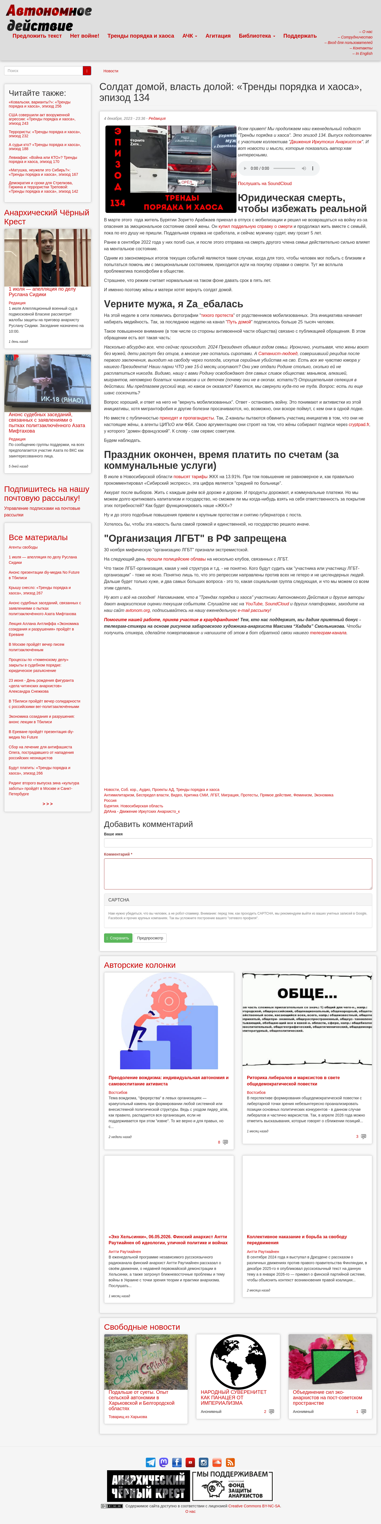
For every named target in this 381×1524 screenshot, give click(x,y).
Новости (111, 71)
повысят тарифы (190, 476)
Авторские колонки (140, 964)
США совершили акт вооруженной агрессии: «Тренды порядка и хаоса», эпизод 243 (42, 119)
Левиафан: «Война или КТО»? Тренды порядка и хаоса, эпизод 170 (43, 159)
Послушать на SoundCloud (265, 183)
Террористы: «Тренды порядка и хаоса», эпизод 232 (45, 134)
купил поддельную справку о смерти (255, 226)
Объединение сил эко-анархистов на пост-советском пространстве (327, 1397)
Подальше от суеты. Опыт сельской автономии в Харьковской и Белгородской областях (142, 1400)
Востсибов (118, 1092)
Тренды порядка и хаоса (141, 36)
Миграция (230, 795)
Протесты (249, 795)
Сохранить (118, 938)
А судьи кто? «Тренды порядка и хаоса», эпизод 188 (45, 146)
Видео (176, 795)
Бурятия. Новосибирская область (133, 806)
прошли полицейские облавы (176, 559)
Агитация (218, 36)
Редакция (157, 118)
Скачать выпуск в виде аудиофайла (279, 168)
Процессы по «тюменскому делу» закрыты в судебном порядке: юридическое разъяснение (39, 665)
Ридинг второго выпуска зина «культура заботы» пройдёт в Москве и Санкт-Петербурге (44, 788)
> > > (48, 804)
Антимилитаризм (119, 795)
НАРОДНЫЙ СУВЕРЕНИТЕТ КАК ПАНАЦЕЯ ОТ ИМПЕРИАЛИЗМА (234, 1397)
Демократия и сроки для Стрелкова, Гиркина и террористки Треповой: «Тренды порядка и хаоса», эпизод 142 (43, 187)
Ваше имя (113, 834)
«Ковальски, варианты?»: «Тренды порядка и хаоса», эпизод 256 (39, 104)
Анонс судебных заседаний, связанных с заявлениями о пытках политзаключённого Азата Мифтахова (47, 422)
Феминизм (302, 795)
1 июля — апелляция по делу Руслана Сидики (42, 291)
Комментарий (118, 854)
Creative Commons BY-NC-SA (254, 1506)
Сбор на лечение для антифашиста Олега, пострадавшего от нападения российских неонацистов (41, 752)
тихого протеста (217, 315)
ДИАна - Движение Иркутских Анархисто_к (142, 811)
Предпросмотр (150, 938)
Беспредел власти (152, 795)
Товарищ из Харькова (128, 1417)
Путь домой (239, 322)
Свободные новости (142, 1326)
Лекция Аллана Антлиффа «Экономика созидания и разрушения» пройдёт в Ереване (44, 629)
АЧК (189, 36)
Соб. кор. (129, 789)
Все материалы (38, 537)
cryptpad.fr (359, 424)
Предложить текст (37, 36)
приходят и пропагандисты (187, 418)
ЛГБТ (214, 795)
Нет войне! (84, 36)
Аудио (144, 789)
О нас (190, 1511)
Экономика (323, 795)
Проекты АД (163, 789)
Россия (110, 800)
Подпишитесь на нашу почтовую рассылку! (46, 493)
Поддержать (300, 36)
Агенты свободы (23, 547)
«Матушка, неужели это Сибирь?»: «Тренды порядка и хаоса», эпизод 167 (43, 172)
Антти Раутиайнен (125, 1251)
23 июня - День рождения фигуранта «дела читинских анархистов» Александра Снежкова (41, 685)
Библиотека (257, 36)
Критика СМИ (196, 795)
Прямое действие (275, 795)
